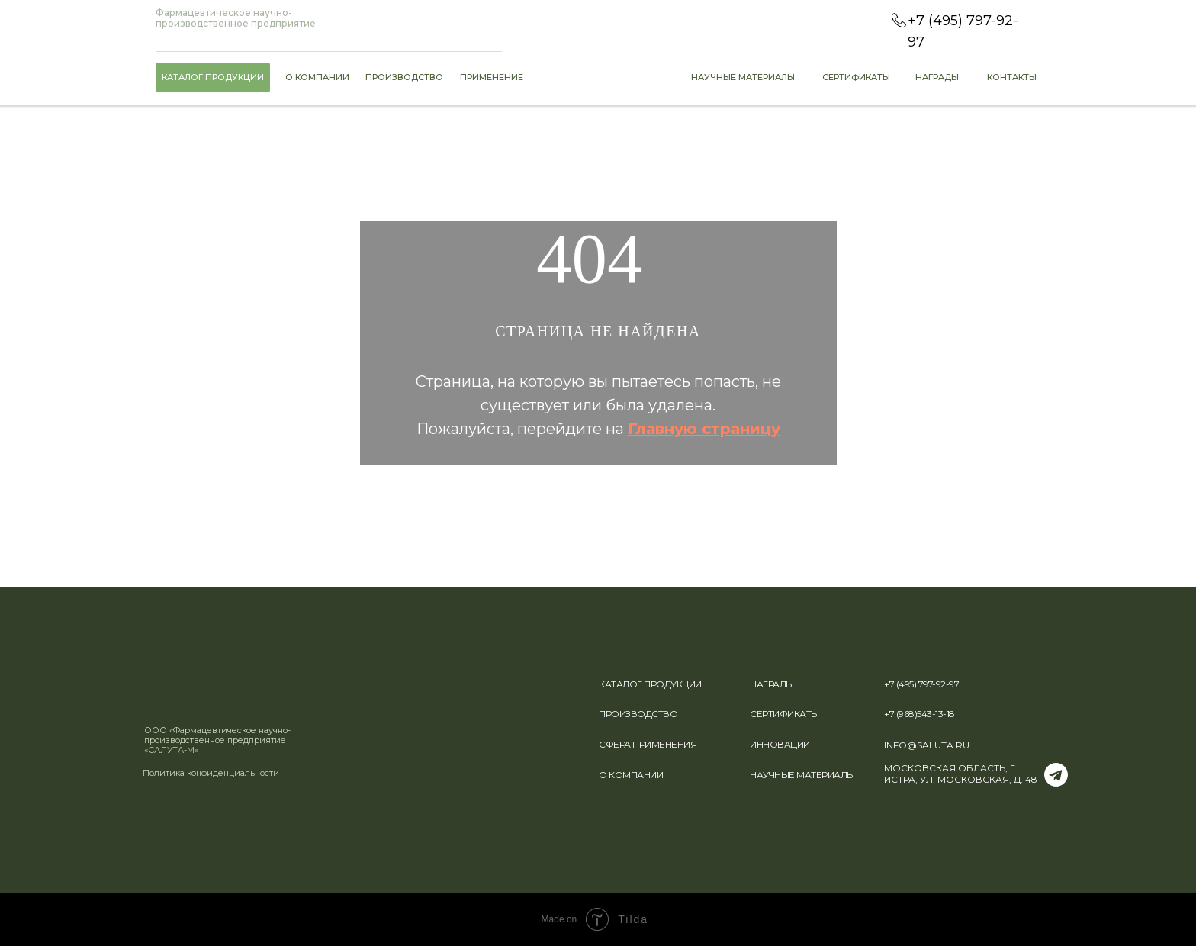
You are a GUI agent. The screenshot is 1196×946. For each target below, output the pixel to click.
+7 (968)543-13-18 (919, 713)
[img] (185, 686)
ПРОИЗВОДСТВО (638, 713)
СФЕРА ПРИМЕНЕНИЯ (647, 744)
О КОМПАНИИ (631, 774)
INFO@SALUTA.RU (926, 745)
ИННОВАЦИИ (780, 744)
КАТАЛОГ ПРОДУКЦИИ (650, 684)
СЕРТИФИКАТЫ (784, 713)
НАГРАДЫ (772, 684)
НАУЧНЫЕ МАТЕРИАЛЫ (802, 774)
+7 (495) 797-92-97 (921, 684)
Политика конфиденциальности (211, 772)
